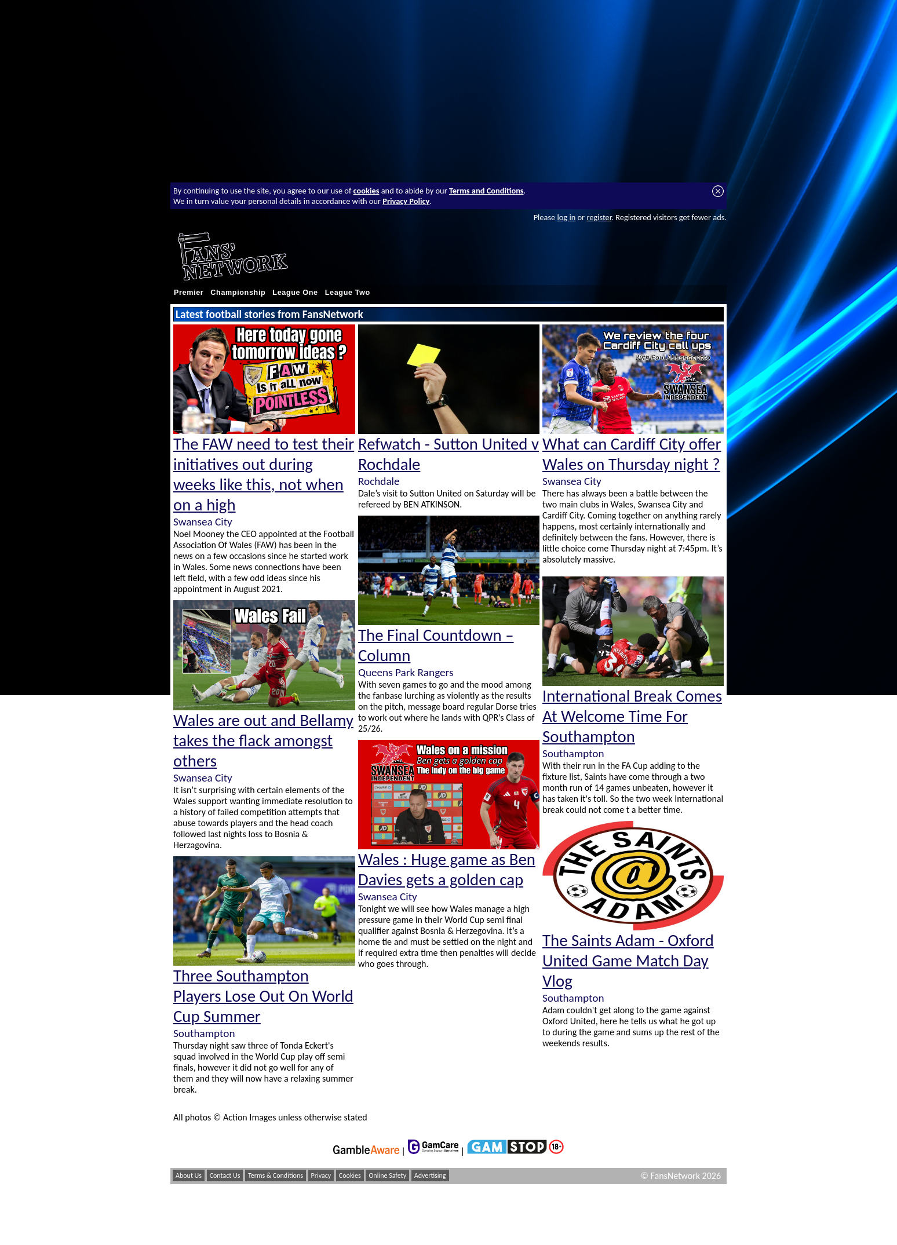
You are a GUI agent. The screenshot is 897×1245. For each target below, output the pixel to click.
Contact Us (225, 1175)
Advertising (430, 1175)
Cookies (350, 1175)
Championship (237, 293)
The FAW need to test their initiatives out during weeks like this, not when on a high (263, 474)
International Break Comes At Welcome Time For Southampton (632, 716)
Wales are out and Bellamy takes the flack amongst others (263, 740)
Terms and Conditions (486, 190)
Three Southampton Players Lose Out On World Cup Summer (263, 996)
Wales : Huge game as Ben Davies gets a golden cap (446, 869)
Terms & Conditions (275, 1175)
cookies (366, 190)
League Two (347, 293)
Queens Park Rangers (405, 672)
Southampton (204, 1033)
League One (295, 293)
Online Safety (387, 1175)
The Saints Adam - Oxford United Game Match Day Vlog (628, 960)
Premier (188, 293)
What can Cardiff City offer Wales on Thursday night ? (631, 454)
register (598, 217)
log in (566, 217)
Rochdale (379, 481)
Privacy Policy (405, 201)
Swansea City (202, 521)
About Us (189, 1175)
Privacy (321, 1175)
